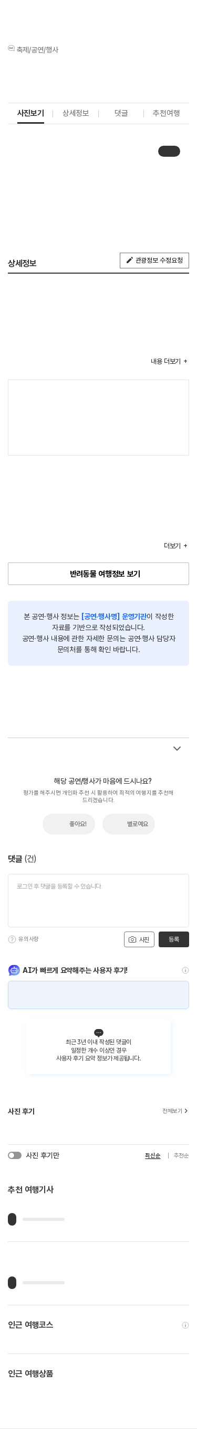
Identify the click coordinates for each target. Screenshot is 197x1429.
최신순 (152, 1155)
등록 (174, 939)
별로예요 (137, 824)
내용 (166, 361)
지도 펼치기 (175, 442)
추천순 (181, 1155)
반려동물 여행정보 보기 (105, 574)
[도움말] (12, 939)
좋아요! (78, 824)
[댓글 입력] (98, 900)
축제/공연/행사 (37, 50)
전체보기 (175, 1111)
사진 (138, 939)
